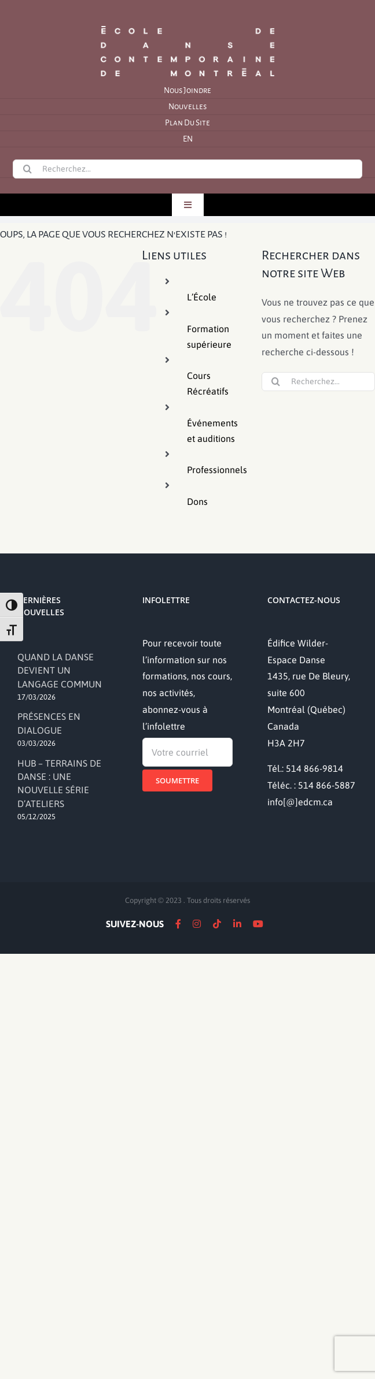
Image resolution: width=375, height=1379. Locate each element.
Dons (197, 501)
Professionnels (217, 469)
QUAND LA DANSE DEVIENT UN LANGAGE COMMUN (59, 670)
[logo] (187, 25)
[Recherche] (27, 168)
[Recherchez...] (187, 169)
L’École (201, 297)
